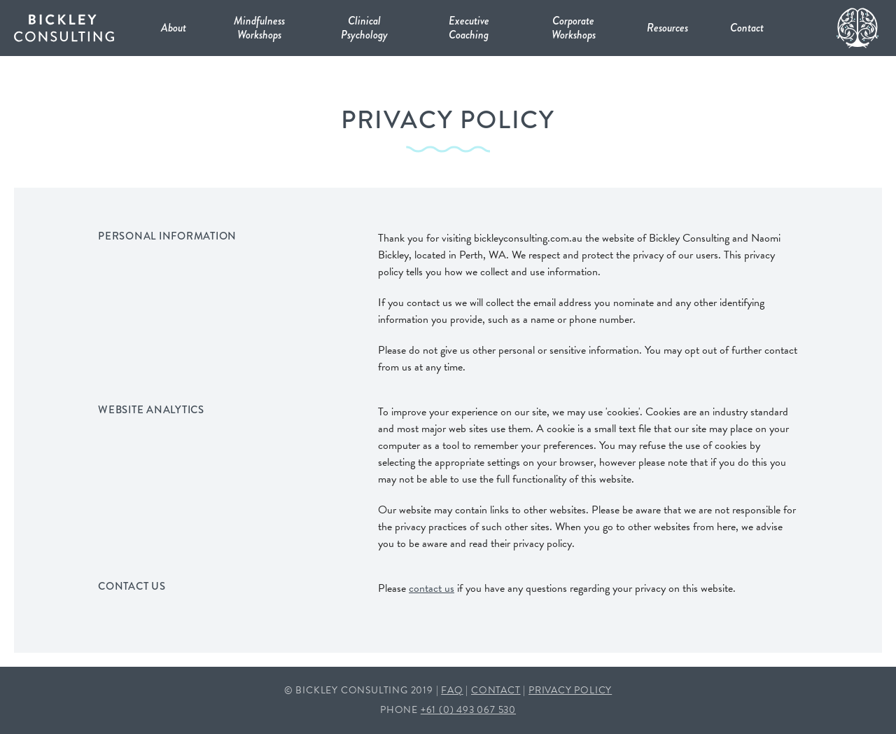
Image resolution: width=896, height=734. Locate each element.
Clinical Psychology (364, 28)
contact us (431, 588)
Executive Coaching (469, 28)
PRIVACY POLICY (570, 690)
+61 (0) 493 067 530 (468, 709)
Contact (747, 28)
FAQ (452, 690)
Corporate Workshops (574, 28)
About (173, 28)
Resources (667, 28)
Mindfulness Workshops (259, 28)
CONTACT (496, 690)
